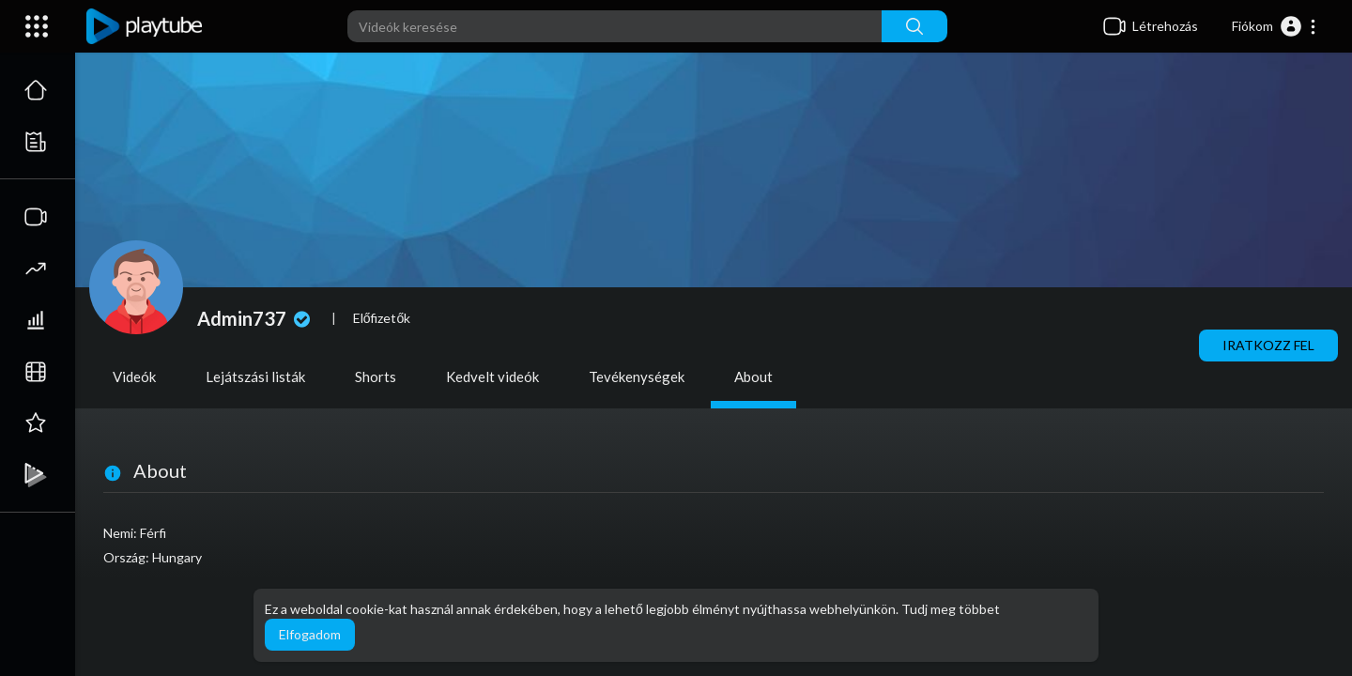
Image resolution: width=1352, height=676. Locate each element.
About (753, 376)
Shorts (375, 376)
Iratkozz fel (1268, 345)
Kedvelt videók (492, 376)
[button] (1274, 26)
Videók (134, 376)
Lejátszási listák (255, 376)
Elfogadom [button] (310, 634)
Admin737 (256, 318)
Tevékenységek (636, 376)
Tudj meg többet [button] (950, 609)
